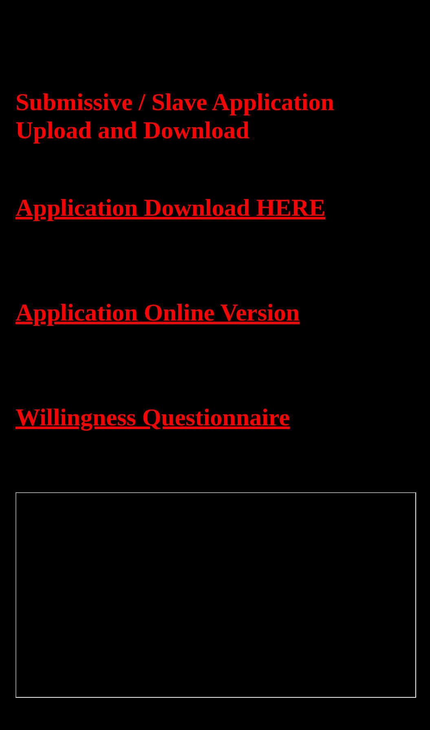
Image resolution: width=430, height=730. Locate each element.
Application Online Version (157, 312)
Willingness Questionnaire (152, 417)
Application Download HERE (170, 207)
